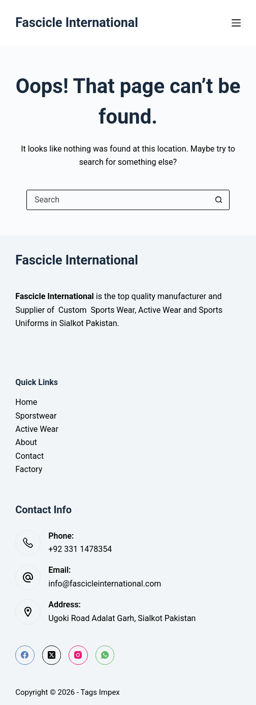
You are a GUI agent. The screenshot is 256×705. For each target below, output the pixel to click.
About (26, 442)
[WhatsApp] (105, 655)
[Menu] (236, 22)
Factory (28, 469)
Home (26, 402)
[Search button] (219, 200)
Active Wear (36, 429)
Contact (29, 456)
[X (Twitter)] (51, 655)
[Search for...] (118, 200)
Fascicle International (76, 22)
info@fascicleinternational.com (104, 584)
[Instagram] (78, 655)
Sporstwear (35, 416)
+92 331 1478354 (80, 549)
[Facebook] (25, 655)
